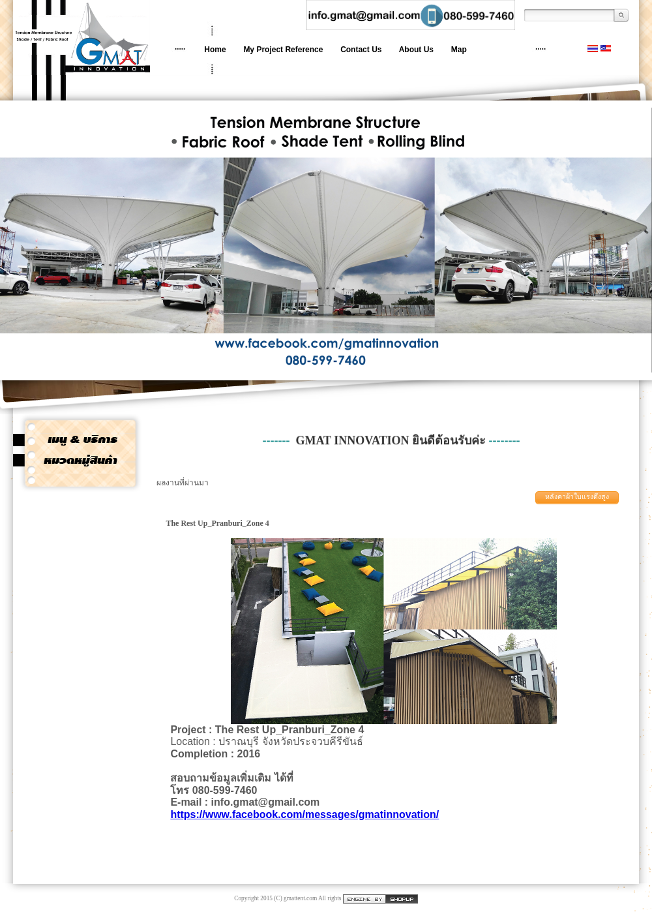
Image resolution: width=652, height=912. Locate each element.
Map (459, 49)
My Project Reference (283, 49)
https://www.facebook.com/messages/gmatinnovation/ (304, 814)
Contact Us (360, 49)
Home (215, 49)
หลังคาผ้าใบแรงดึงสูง (577, 496)
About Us (416, 49)
